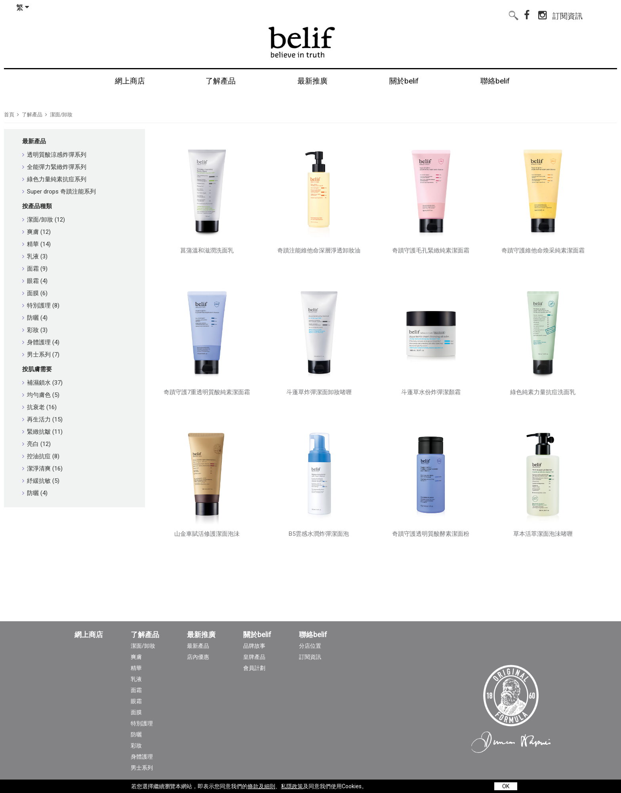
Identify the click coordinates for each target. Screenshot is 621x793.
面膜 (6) (35, 293)
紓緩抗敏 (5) (40, 480)
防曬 (136, 734)
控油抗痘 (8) (40, 456)
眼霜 (136, 701)
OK (505, 786)
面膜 (136, 712)
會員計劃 (254, 668)
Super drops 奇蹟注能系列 (59, 191)
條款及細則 (261, 786)
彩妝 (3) (35, 330)
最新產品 (34, 141)
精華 (136, 668)
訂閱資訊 (567, 14)
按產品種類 (37, 206)
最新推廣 (201, 634)
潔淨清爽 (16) (42, 468)
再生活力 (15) (42, 419)
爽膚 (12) (36, 231)
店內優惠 (198, 657)
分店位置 (310, 646)
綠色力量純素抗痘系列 (54, 179)
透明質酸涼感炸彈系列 (54, 154)
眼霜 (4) (35, 281)
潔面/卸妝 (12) (43, 219)
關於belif (257, 634)
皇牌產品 (254, 657)
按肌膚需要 (37, 369)
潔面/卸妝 (61, 115)
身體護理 (142, 756)
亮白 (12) (36, 444)
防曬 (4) (35, 317)
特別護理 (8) (40, 305)
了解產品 (32, 115)
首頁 (9, 115)
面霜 (136, 690)
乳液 (136, 679)
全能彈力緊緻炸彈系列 (54, 167)
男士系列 (142, 767)
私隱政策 (292, 786)
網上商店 (88, 634)
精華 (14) (36, 244)
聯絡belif (313, 634)
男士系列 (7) (40, 354)
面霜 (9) (35, 268)
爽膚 (136, 657)
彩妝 (136, 745)
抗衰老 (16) (39, 407)
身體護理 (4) (40, 342)
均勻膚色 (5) (40, 394)
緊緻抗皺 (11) (42, 431)
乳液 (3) (35, 256)
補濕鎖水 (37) (42, 382)
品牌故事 (254, 646)
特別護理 (142, 723)
